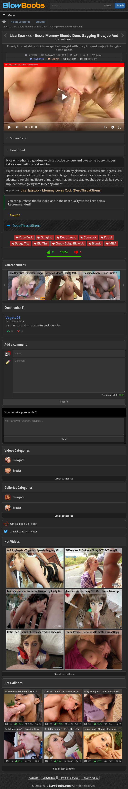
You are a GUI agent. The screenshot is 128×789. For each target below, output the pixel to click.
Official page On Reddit (23, 523)
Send (64, 439)
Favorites (38, 59)
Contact (33, 777)
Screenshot (90, 59)
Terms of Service (68, 777)
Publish (64, 401)
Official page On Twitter (23, 531)
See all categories (64, 478)
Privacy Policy (90, 777)
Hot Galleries (13, 682)
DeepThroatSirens (26, 225)
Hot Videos (12, 541)
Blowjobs (33, 55)
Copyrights (48, 777)
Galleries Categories (18, 487)
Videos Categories (17, 450)
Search (120, 5)
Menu (11, 15)
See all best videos (64, 674)
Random (71, 59)
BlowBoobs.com (60, 785)
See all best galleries (64, 768)
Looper (55, 59)
